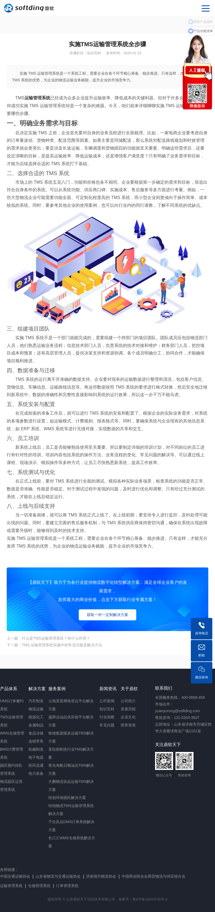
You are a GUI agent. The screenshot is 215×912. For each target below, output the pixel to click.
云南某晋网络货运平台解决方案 (71, 705)
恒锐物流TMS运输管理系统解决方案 (71, 810)
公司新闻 (106, 701)
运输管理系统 (11, 886)
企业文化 (128, 717)
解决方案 (37, 688)
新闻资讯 (108, 688)
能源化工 (36, 717)
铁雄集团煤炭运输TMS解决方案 (71, 737)
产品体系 (8, 688)
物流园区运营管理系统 (11, 785)
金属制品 (36, 725)
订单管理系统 (67, 886)
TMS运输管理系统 (11, 721)
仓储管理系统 (39, 886)
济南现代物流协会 (101, 876)
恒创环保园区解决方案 (67, 797)
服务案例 (57, 688)
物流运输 (36, 709)
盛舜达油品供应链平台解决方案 (71, 721)
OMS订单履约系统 (12, 705)
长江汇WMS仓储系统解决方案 (71, 842)
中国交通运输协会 (15, 876)
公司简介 (128, 701)
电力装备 (36, 773)
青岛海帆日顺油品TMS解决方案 (71, 769)
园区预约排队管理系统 (11, 769)
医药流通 (36, 765)
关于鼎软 (129, 688)
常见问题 (106, 725)
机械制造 (36, 749)
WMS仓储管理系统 (12, 737)
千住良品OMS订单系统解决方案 (71, 826)
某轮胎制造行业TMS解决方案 (71, 753)
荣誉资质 (128, 725)
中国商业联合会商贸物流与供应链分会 (153, 876)
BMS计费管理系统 (11, 753)
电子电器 (36, 757)
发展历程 (128, 709)
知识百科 (106, 709)
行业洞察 (106, 717)
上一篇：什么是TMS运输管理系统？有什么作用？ (48, 643)
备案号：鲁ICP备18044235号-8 (143, 899)
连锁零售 (36, 741)
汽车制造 (36, 701)
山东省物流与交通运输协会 (58, 876)
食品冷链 (36, 733)
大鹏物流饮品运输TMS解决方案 (71, 785)
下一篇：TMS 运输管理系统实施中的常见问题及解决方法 (54, 650)
